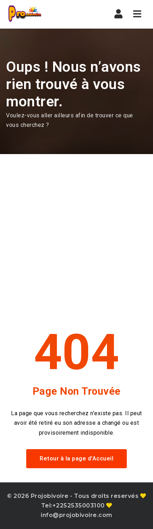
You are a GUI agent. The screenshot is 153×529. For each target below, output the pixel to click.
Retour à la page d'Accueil (76, 458)
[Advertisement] (76, 234)
